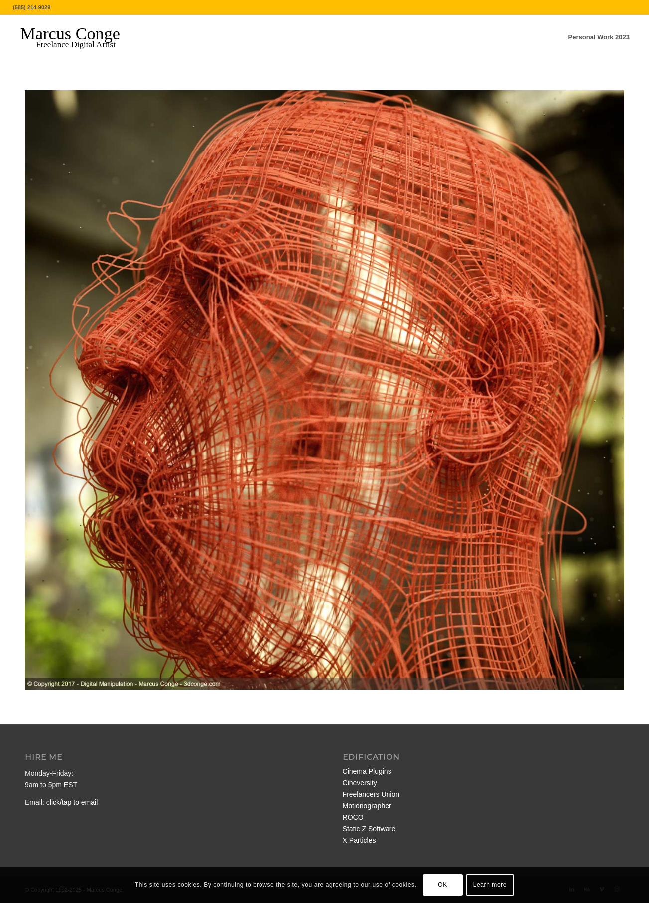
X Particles (359, 840)
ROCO (353, 817)
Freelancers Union (371, 794)
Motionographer (367, 806)
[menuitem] (599, 37)
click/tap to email (72, 802)
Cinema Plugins (367, 771)
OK (442, 884)
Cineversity (360, 783)
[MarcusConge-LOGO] (77, 37)
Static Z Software (369, 829)
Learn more (490, 884)
